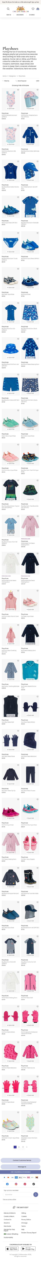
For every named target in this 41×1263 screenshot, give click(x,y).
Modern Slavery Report (28, 1233)
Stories (32, 15)
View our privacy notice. (9, 1199)
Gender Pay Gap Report (9, 1230)
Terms (23, 1226)
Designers (20, 15)
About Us (7, 1223)
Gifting (23, 1213)
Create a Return (9, 1216)
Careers (24, 1216)
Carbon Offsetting (11, 1234)
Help (22, 1229)
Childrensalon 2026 (24, 1254)
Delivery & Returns (10, 1213)
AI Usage (24, 1223)
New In (9, 15)
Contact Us (7, 1220)
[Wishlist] (33, 9)
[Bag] (38, 9)
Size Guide (7, 1226)
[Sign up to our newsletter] (35, 1194)
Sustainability (8, 1237)
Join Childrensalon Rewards (20, 1172)
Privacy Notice (26, 1220)
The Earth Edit (20, 1207)
